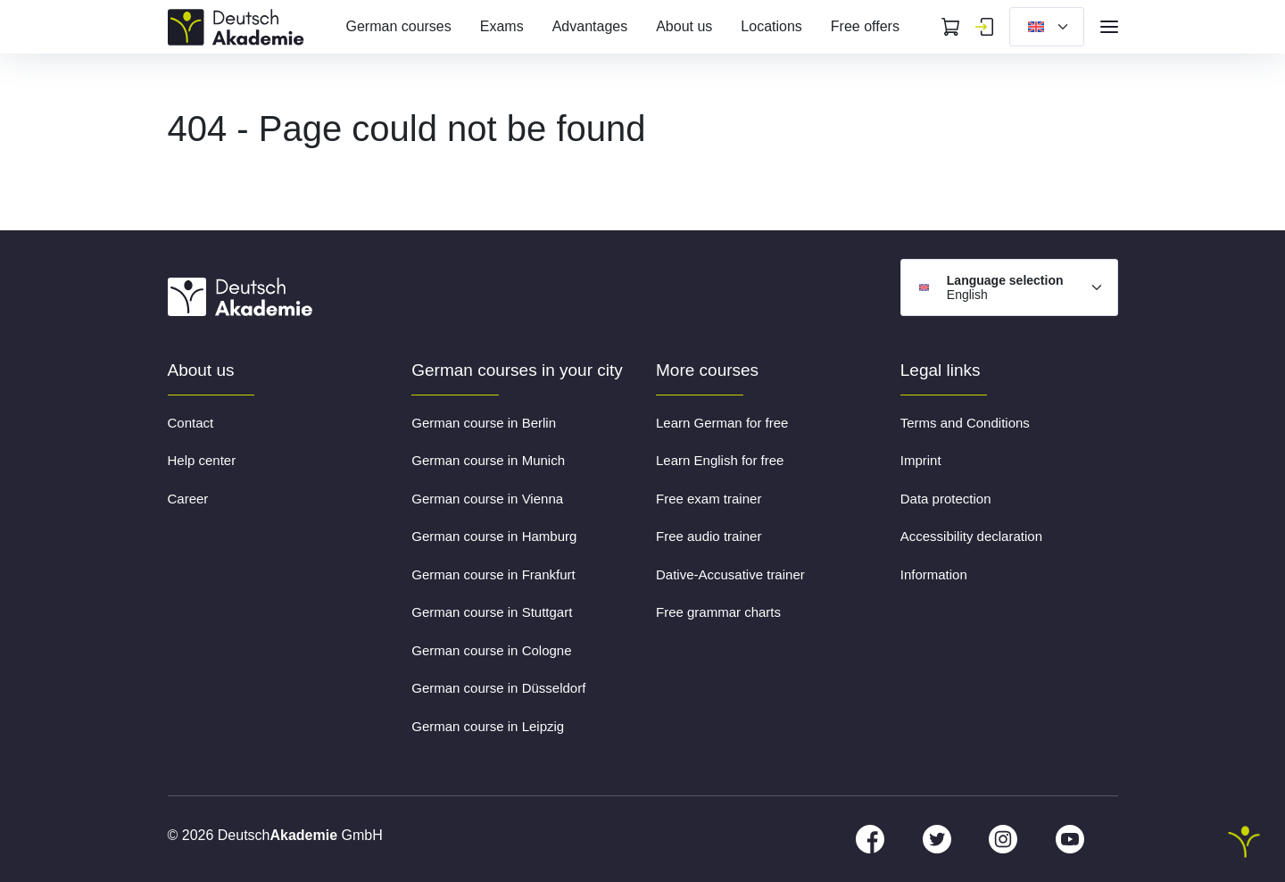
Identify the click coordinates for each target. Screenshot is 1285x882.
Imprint (920, 460)
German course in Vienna (487, 498)
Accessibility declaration (971, 536)
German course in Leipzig (487, 726)
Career (188, 498)
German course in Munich (488, 460)
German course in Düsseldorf (498, 687)
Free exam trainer (708, 498)
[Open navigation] (1109, 27)
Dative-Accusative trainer (730, 574)
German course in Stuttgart (491, 612)
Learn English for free (719, 460)
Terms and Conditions (965, 422)
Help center (202, 460)
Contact (191, 422)
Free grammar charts (718, 612)
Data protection (945, 498)
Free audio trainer (708, 536)
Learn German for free (722, 422)
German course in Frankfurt (493, 574)
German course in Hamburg (493, 536)
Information (933, 574)
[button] (39, 842)
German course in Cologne (491, 650)
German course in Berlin (483, 422)
